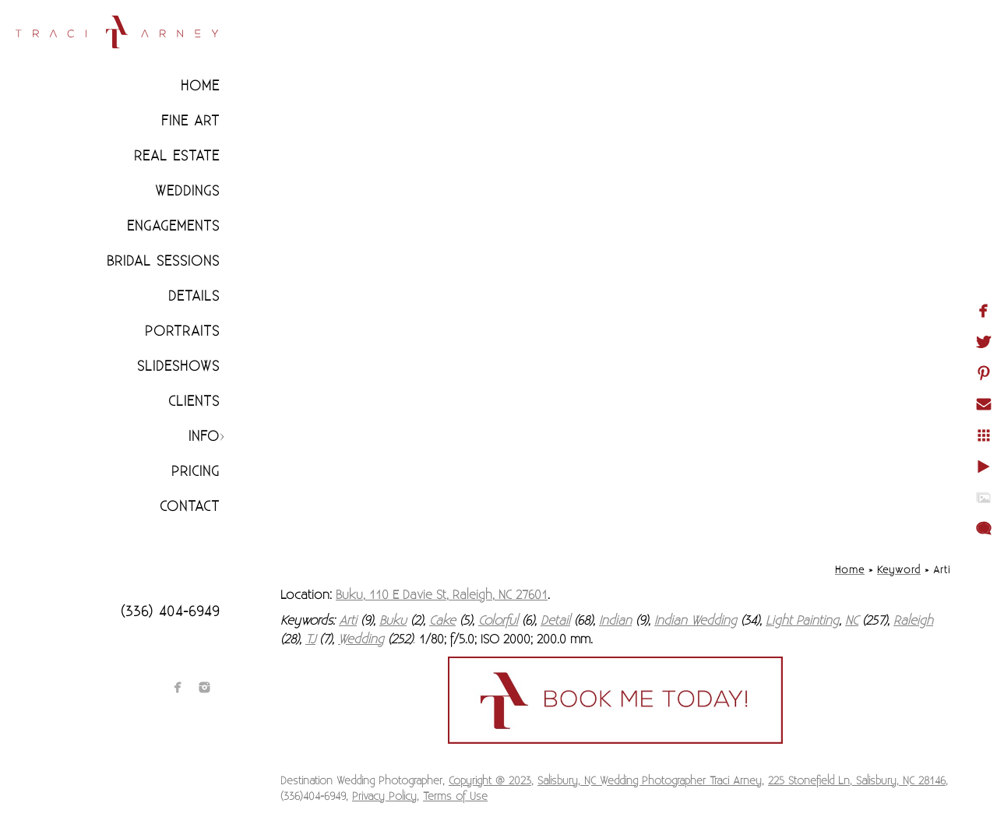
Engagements (173, 226)
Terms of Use (455, 797)
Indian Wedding (695, 621)
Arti (348, 621)
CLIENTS (194, 401)
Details (194, 296)
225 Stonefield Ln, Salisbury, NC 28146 (857, 781)
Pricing (195, 472)
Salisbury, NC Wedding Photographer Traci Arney (649, 781)
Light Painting (802, 621)
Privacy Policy (384, 797)
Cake (442, 621)
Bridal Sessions (163, 261)
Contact (190, 507)
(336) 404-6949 (170, 612)
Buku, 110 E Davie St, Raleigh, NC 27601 (442, 595)
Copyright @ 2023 (490, 781)
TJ (310, 639)
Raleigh (913, 621)
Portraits (182, 331)
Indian (615, 621)
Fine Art (190, 121)
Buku (393, 621)
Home (200, 86)
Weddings (187, 191)
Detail (555, 621)
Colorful (498, 621)
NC (851, 621)
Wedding (361, 639)
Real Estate (177, 156)
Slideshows (178, 366)
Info (204, 436)
